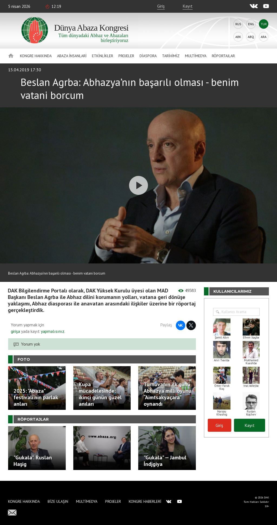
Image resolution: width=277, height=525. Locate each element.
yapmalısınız (52, 331)
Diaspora (148, 55)
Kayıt (188, 6)
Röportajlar (223, 55)
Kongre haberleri (145, 501)
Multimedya (195, 55)
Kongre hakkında (36, 55)
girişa (15, 331)
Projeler (126, 55)
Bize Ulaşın (58, 501)
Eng (251, 24)
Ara (263, 37)
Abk (238, 37)
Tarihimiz (171, 55)
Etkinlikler (102, 55)
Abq (251, 37)
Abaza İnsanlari (72, 55)
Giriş (161, 6)
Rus (238, 24)
